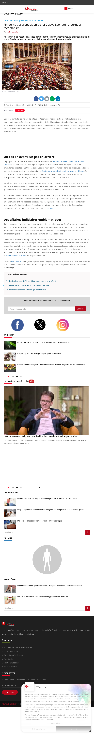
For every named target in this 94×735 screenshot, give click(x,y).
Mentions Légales (11, 662)
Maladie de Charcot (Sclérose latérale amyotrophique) (39, 521)
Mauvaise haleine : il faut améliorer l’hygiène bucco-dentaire (42, 597)
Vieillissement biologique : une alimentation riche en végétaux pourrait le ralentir (51, 364)
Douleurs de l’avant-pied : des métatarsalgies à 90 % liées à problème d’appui (49, 585)
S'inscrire (80, 309)
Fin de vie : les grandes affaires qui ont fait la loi (26, 289)
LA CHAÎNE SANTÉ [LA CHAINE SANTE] (13, 381)
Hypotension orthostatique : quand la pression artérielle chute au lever (47, 498)
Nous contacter (10, 666)
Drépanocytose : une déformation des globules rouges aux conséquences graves (50, 509)
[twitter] (43, 325)
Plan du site (8, 659)
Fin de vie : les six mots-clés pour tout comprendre (27, 285)
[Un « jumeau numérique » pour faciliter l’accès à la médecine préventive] (47, 410)
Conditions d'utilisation (13, 655)
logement (20, 110)
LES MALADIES (11, 492)
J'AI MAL (8, 538)
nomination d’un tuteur (16, 255)
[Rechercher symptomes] (87, 608)
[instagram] (65, 325)
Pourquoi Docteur (9, 704)
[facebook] (20, 325)
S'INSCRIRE (9, 692)
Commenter (53, 105)
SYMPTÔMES (10, 579)
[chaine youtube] (30, 382)
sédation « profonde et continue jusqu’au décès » (62, 171)
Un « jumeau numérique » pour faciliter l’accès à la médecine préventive (40, 436)
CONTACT (5, 2)
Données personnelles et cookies (17, 647)
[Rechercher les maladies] (87, 532)
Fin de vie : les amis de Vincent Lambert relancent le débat (31, 281)
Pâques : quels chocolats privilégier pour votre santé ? (39, 353)
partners (39, 694)
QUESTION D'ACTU (13, 13)
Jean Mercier (16, 261)
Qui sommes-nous (11, 651)
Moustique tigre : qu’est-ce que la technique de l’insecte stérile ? (44, 342)
